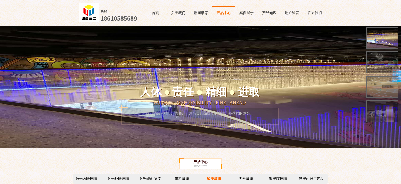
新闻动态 (201, 13)
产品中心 (224, 13)
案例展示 (246, 13)
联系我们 (315, 13)
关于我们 (178, 13)
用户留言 (292, 13)
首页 (155, 13)
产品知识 (269, 13)
